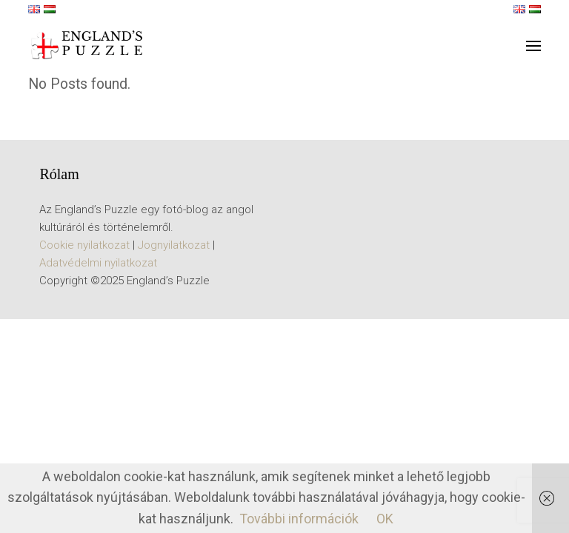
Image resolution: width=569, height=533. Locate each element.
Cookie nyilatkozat (84, 245)
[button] (533, 46)
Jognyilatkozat (174, 245)
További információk (299, 518)
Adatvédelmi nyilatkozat (98, 262)
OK (384, 518)
